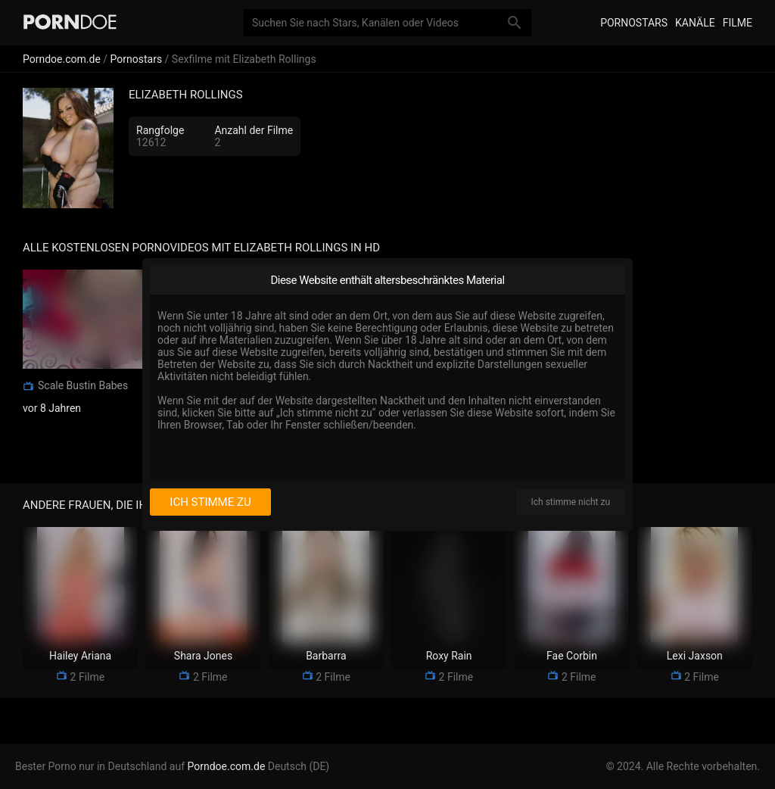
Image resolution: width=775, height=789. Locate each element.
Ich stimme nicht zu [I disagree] (570, 502)
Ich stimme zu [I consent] (210, 502)
